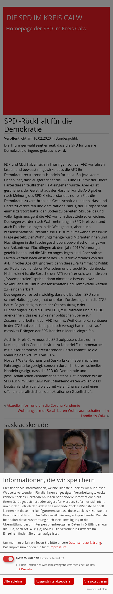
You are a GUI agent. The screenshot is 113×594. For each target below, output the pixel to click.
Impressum (58, 547)
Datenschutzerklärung (85, 542)
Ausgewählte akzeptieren (54, 581)
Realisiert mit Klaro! (97, 589)
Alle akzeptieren (95, 581)
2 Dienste (24, 569)
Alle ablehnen (14, 581)
